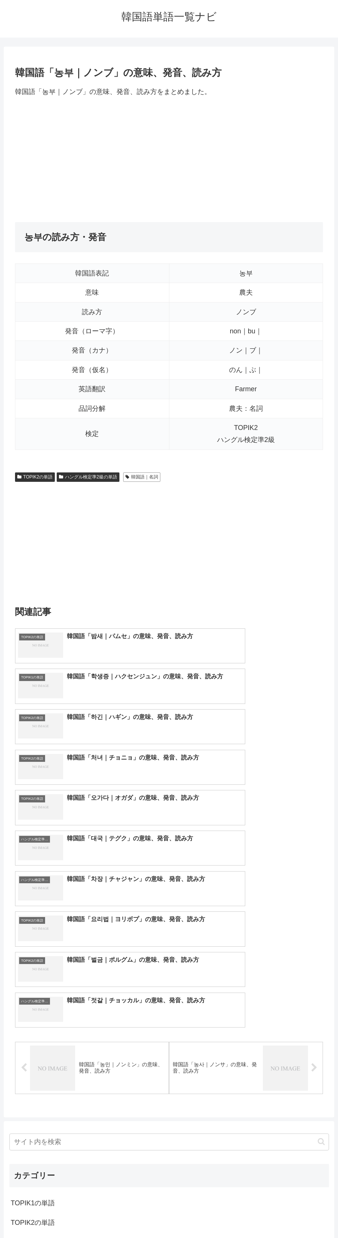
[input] (169, 944)
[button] (321, 944)
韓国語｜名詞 (141, 477)
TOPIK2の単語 (35, 477)
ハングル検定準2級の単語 (88, 477)
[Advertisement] (169, 159)
